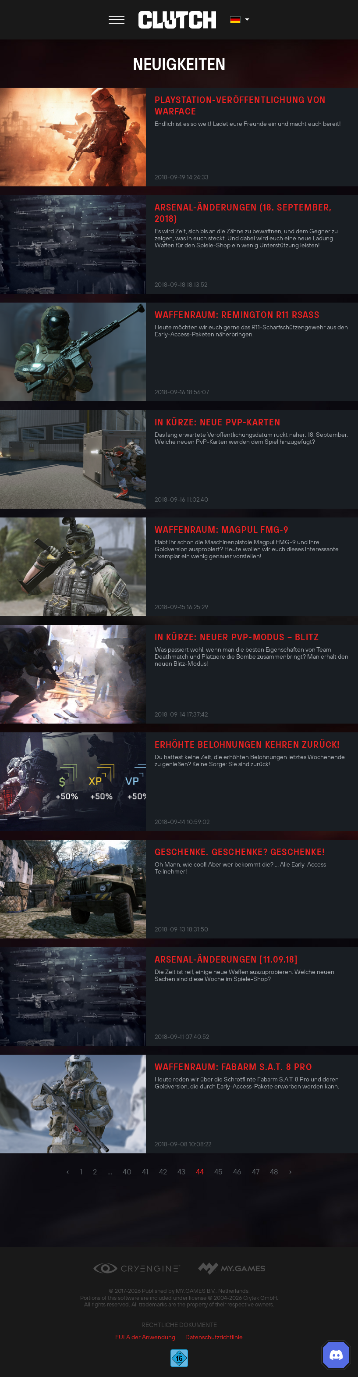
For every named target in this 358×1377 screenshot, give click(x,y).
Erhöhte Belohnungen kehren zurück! (247, 744)
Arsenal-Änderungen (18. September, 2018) (243, 213)
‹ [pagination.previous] (67, 1171)
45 (218, 1171)
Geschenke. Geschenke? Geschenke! (240, 851)
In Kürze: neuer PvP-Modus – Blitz (237, 637)
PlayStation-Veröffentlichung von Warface (240, 105)
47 (255, 1171)
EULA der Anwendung (145, 1337)
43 (181, 1171)
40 (127, 1171)
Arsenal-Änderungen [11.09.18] (226, 959)
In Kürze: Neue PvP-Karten (218, 422)
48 (274, 1171)
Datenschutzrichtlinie (214, 1337)
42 (163, 1171)
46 (237, 1171)
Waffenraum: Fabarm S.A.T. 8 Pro (233, 1066)
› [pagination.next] (290, 1171)
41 (145, 1171)
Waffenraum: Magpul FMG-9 (222, 529)
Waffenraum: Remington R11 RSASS (237, 314)
